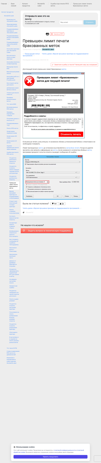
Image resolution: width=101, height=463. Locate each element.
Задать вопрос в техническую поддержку (47, 230)
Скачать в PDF (57, 34)
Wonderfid (29, 212)
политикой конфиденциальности (65, 450)
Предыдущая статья (32, 54)
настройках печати (73, 148)
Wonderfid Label (48, 49)
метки (55, 150)
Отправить (90, 22)
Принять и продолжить (50, 457)
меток (64, 69)
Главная (4, 4)
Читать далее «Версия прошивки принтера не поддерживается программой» (51, 208)
